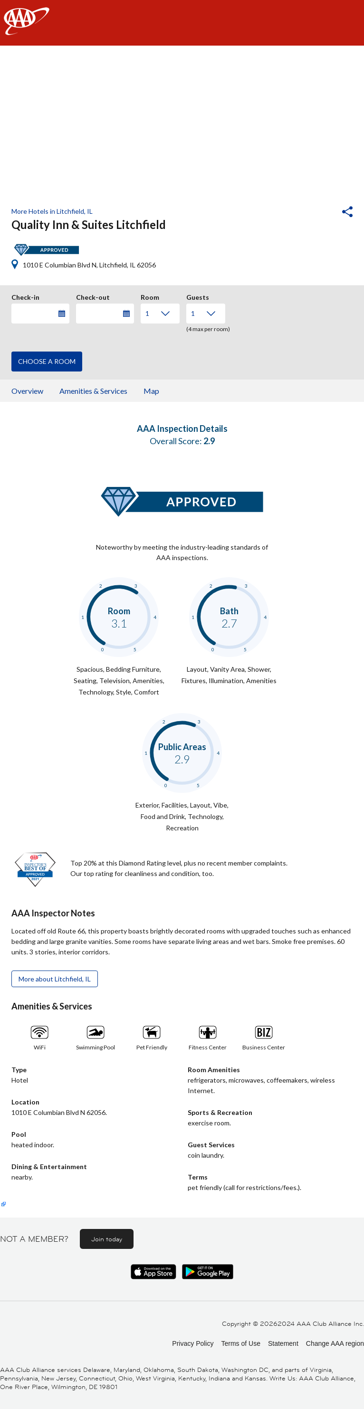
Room (150, 296)
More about (55, 979)
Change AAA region (335, 1343)
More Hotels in (52, 211)
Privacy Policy (192, 1343)
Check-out (93, 296)
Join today (106, 1239)
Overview (27, 390)
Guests (197, 296)
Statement (283, 1343)
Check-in (25, 296)
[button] (322, 212)
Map (151, 390)
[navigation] (182, 23)
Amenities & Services (93, 390)
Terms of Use (240, 1343)
